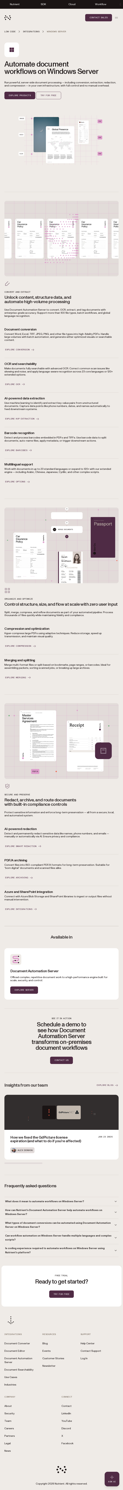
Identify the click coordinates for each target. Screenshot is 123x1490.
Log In (84, 1358)
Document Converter (17, 1343)
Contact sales (99, 17)
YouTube (67, 1421)
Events (46, 1351)
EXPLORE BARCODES (18, 450)
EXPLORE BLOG (108, 1085)
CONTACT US (61, 1060)
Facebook (67, 1443)
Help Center (88, 1343)
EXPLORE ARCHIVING (19, 878)
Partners (9, 1436)
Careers (9, 1428)
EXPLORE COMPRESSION (21, 646)
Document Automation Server (18, 1360)
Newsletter (48, 1366)
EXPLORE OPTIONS (17, 482)
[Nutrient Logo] (7, 17)
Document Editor (14, 1351)
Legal (7, 1443)
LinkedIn (66, 1413)
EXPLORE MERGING (18, 677)
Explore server (24, 990)
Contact (67, 1406)
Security (9, 1413)
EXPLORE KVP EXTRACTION (22, 419)
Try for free (49, 95)
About (8, 1406)
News (7, 1451)
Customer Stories (53, 1358)
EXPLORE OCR (15, 384)
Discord (66, 1428)
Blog (45, 1343)
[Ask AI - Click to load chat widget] (112, 1479)
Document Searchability (18, 1369)
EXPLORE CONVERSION (20, 350)
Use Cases (10, 1377)
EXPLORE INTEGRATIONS (21, 909)
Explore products (20, 95)
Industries (10, 1384)
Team (7, 1421)
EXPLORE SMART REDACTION (23, 846)
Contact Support (91, 1351)
